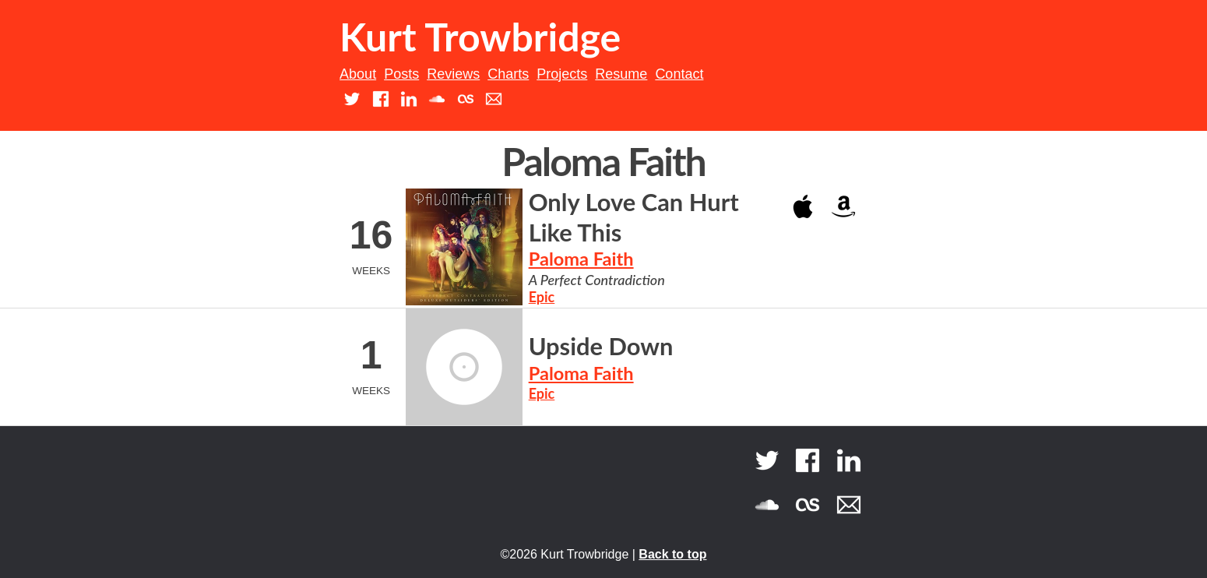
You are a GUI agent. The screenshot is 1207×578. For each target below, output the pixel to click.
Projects (562, 74)
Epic (542, 296)
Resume (621, 74)
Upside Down (601, 346)
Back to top (672, 554)
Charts (508, 74)
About (358, 74)
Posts (401, 74)
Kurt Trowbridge (480, 36)
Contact (679, 74)
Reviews (453, 74)
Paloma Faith (581, 259)
